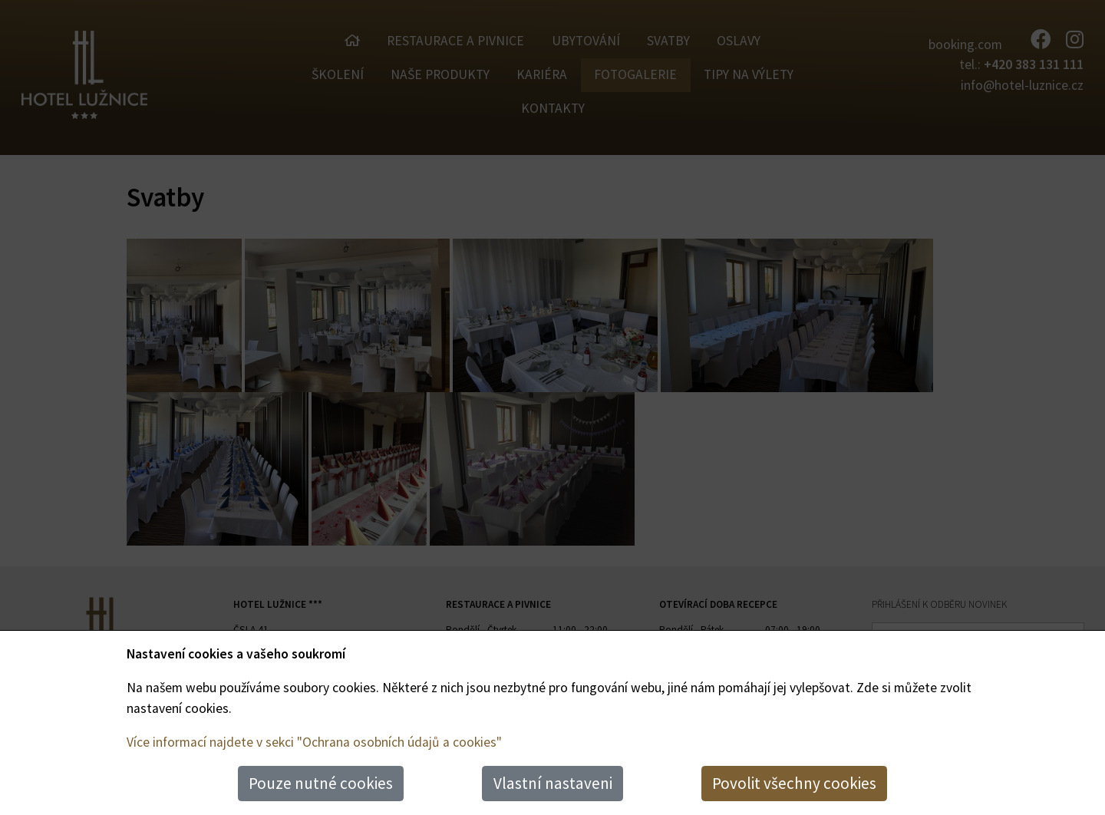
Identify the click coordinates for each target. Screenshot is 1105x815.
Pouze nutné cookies (321, 783)
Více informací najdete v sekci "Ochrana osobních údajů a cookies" (314, 742)
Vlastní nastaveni (552, 783)
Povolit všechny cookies (794, 783)
